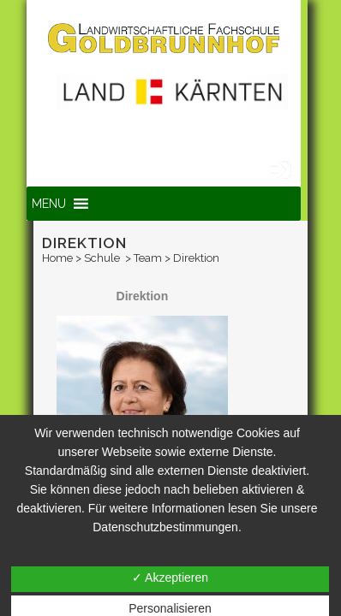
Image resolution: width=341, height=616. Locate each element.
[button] (49, 204)
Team (148, 258)
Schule (102, 258)
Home (57, 258)
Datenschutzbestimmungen (165, 527)
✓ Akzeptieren (170, 577)
